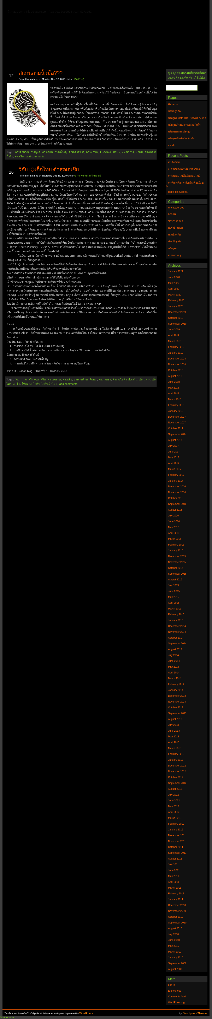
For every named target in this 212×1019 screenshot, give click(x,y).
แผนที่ (174, 5)
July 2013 (173, 724)
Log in (171, 984)
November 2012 (177, 771)
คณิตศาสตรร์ (76, 152)
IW (16, 379)
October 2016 (175, 498)
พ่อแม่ (139, 152)
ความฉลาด (54, 379)
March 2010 (174, 951)
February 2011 (176, 893)
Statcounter (7, 1017)
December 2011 (177, 835)
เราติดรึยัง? (174, 162)
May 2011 (173, 876)
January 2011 (175, 899)
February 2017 (176, 474)
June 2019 (174, 329)
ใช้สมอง (27, 383)
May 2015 (173, 597)
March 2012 (174, 818)
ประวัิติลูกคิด (175, 241)
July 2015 (173, 585)
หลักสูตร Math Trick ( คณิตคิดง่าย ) (140, 5)
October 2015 (175, 568)
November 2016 (177, 492)
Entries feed (174, 990)
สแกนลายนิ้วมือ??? (40, 73)
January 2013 (175, 759)
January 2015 (175, 620)
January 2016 (175, 550)
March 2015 (174, 608)
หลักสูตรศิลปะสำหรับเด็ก (65, 11)
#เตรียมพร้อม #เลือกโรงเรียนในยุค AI (185, 184)
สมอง (107, 379)
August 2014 (175, 649)
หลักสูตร (172, 248)
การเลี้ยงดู (60, 152)
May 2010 (173, 945)
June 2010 (174, 940)
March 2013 (174, 748)
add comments (35, 156)
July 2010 (173, 934)
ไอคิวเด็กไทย (49, 383)
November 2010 (177, 911)
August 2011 (175, 858)
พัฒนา (93, 379)
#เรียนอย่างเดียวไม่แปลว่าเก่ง (184, 169)
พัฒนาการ (128, 152)
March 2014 (174, 678)
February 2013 (176, 754)
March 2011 (174, 887)
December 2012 (177, 765)
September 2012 (177, 783)
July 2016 (173, 515)
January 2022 (175, 271)
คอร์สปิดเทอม (175, 227)
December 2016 (177, 486)
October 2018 (175, 370)
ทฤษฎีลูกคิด (56, 5)
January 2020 (175, 306)
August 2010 (175, 928)
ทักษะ (116, 152)
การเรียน (47, 152)
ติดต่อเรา (35, 5)
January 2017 (175, 480)
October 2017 (175, 428)
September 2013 (177, 713)
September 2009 (177, 963)
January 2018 (175, 411)
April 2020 (173, 288)
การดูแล (35, 152)
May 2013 (173, 736)
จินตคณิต (105, 152)
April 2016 (173, 533)
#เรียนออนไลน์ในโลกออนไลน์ (184, 175)
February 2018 (176, 405)
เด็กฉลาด (144, 379)
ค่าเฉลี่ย (67, 379)
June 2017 (174, 451)
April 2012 (173, 812)
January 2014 (175, 690)
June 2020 (174, 277)
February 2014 (176, 684)
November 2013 (177, 701)
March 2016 (174, 538)
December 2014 (177, 626)
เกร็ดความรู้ (78, 79)
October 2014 (175, 637)
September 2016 (177, 504)
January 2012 (175, 829)
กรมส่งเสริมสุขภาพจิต (32, 379)
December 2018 (177, 358)
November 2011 (177, 841)
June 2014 (174, 661)
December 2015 (177, 556)
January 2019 (175, 352)
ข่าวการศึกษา (81, 175)
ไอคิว (36, 383)
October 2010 (175, 916)
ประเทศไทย (81, 379)
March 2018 (174, 399)
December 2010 (177, 905)
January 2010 (175, 957)
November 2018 (177, 364)
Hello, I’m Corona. (178, 191)
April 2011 (173, 881)
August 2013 (175, 719)
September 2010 (177, 922)
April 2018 (173, 393)
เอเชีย (16, 383)
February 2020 (176, 300)
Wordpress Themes (195, 1013)
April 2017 (173, 463)
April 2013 (173, 742)
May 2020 (173, 283)
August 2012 (175, 788)
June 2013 (174, 730)
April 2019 (173, 335)
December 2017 (177, 416)
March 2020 (174, 294)
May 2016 (173, 527)
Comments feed (177, 996)
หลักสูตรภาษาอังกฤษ (29, 11)
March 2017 (174, 469)
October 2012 (175, 777)
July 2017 (173, 445)
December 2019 (177, 312)
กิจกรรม (172, 214)
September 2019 (177, 323)
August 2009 (175, 969)
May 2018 (173, 387)
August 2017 (175, 440)
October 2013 (175, 707)
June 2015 (174, 591)
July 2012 (173, 794)
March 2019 (174, 341)
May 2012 (173, 806)
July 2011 (173, 864)
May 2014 (173, 666)
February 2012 (176, 823)
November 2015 (177, 562)
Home (19, 4)
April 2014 (173, 672)
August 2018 (175, 376)
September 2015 (177, 573)
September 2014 (177, 643)
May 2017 (173, 457)
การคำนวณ (22, 152)
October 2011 (175, 847)
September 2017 (177, 434)
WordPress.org (176, 1002)
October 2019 (175, 317)
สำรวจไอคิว (120, 379)
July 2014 (173, 655)
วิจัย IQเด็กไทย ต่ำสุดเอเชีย (49, 169)
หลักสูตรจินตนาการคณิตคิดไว (90, 5)
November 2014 (177, 631)
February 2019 (176, 347)
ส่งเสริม (19, 156)
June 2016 (174, 521)
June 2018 (174, 381)
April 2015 (173, 602)
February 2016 (176, 544)
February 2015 (176, 614)
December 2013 (177, 695)
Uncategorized (176, 207)
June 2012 (174, 800)
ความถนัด (92, 152)
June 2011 (174, 870)
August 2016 (175, 509)
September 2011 (177, 852)
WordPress (86, 1013)
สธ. (101, 379)
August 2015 (175, 579)
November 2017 (177, 422)
